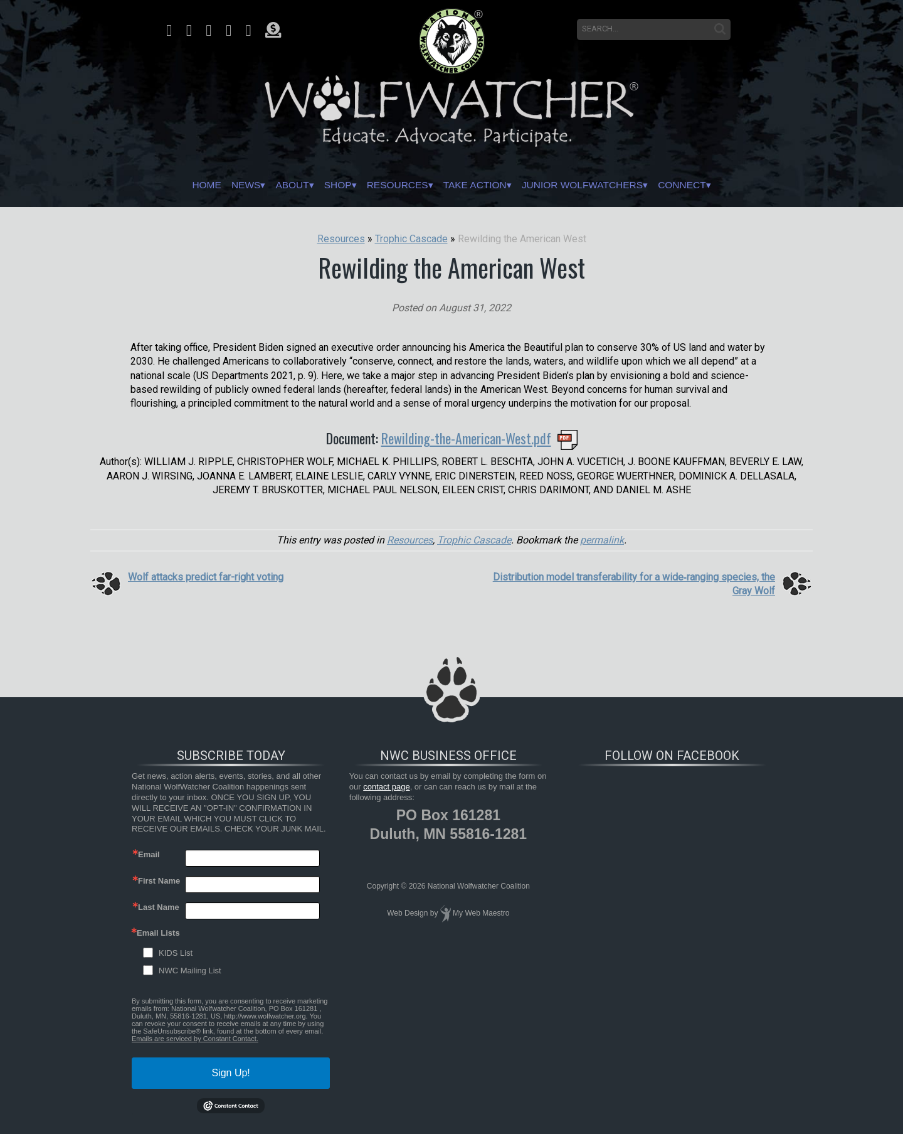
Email (149, 854)
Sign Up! (230, 1072)
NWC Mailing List (190, 970)
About (262, 185)
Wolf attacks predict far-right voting (205, 577)
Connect (728, 185)
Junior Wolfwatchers (609, 185)
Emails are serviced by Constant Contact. (195, 1038)
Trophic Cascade (474, 540)
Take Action (482, 185)
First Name (159, 880)
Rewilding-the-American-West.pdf (466, 438)
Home (159, 185)
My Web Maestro (481, 913)
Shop (318, 185)
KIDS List (176, 953)
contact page (386, 786)
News (207, 185)
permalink (602, 540)
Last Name (158, 907)
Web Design (407, 913)
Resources (389, 185)
